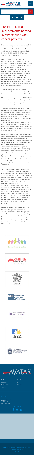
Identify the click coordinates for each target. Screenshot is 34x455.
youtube (17, 17)
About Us (19, 380)
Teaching (3, 387)
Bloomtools (20, 452)
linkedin (21, 17)
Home (2, 380)
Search (30, 10)
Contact (19, 385)
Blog (18, 382)
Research (4, 382)
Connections (5, 385)
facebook (12, 17)
